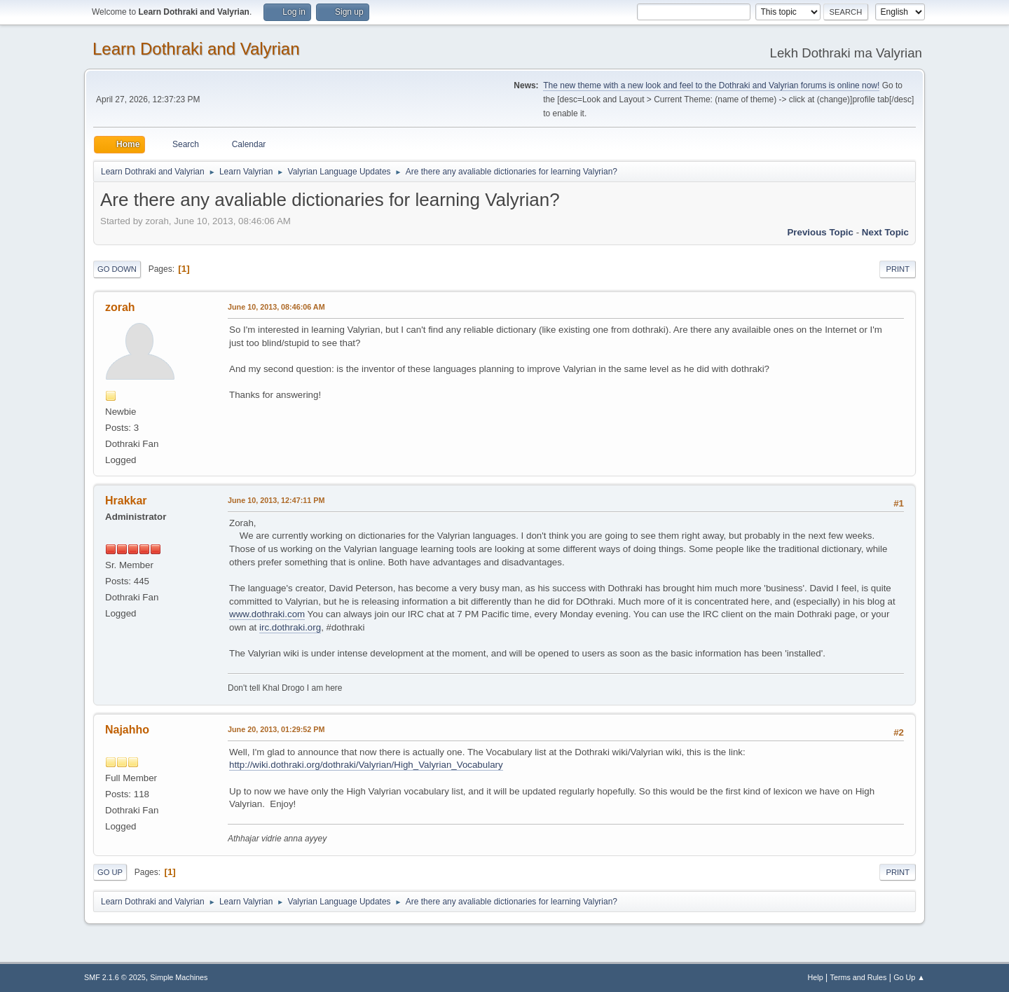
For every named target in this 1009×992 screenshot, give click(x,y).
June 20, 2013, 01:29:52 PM (276, 729)
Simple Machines (178, 977)
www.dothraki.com (267, 614)
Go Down (117, 269)
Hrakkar (126, 501)
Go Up (110, 872)
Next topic (885, 232)
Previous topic (820, 232)
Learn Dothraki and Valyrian (196, 48)
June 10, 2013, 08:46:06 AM (276, 307)
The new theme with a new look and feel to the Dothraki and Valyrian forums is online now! (711, 85)
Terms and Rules (858, 977)
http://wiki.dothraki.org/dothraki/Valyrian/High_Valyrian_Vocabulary (366, 764)
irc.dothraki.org (290, 627)
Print (898, 269)
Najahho (127, 730)
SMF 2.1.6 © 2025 (115, 977)
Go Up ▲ (909, 977)
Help (815, 977)
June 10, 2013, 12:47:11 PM (276, 500)
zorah (120, 307)
